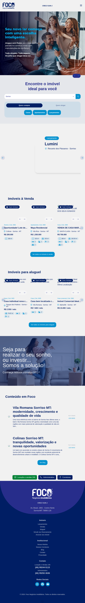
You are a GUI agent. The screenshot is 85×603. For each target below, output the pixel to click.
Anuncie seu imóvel (42, 535)
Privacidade (42, 555)
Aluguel (42, 529)
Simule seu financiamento (42, 532)
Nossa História (42, 544)
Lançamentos (42, 524)
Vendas (42, 527)
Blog (42, 550)
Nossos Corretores (42, 547)
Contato (42, 552)
